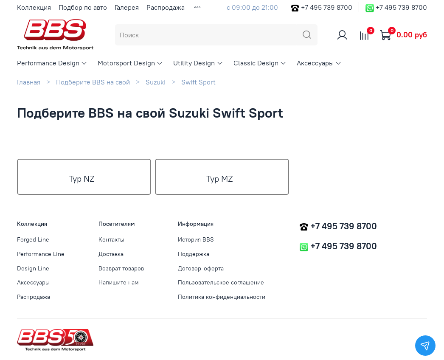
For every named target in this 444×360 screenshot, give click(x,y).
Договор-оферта (201, 268)
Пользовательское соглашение (221, 282)
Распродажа (165, 7)
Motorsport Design (130, 63)
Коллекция (34, 7)
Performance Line (41, 254)
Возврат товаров (121, 268)
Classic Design (260, 63)
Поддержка (193, 254)
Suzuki (156, 82)
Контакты (111, 239)
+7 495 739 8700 (326, 7)
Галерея (127, 7)
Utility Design (198, 63)
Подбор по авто (83, 7)
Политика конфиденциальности (221, 297)
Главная (28, 82)
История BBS (196, 239)
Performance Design (52, 63)
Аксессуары (319, 63)
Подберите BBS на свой (93, 82)
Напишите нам (118, 282)
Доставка (111, 254)
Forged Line (33, 239)
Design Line (33, 268)
